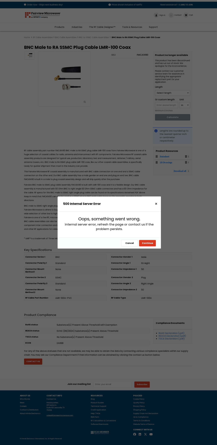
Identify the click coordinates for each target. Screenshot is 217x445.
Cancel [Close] (129, 243)
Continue (147, 243)
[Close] (156, 204)
